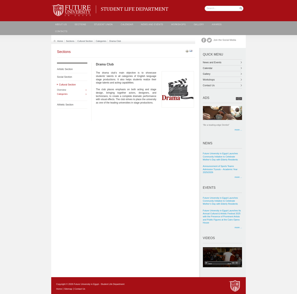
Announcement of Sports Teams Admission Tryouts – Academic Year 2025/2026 (220, 169)
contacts (61, 32)
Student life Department (72, 6)
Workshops (178, 25)
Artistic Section (65, 69)
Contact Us (222, 85)
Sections (80, 25)
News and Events (152, 25)
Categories (101, 41)
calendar (127, 25)
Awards (217, 25)
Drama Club (115, 41)
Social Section (64, 77)
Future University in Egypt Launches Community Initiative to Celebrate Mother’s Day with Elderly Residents (220, 156)
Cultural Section (85, 41)
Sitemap (68, 289)
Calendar (222, 68)
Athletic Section (65, 104)
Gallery (199, 25)
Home (59, 41)
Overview (61, 90)
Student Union (103, 25)
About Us (61, 25)
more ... (238, 130)
